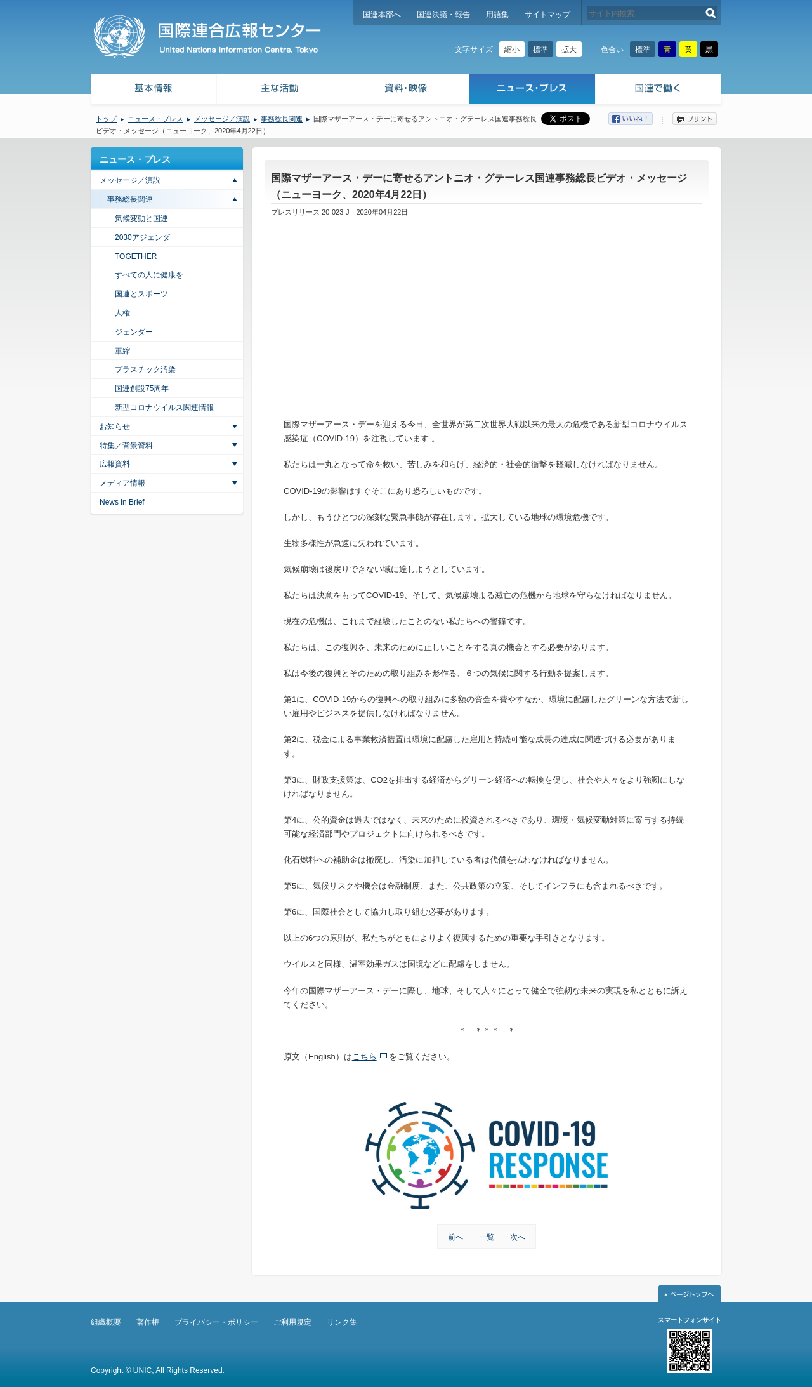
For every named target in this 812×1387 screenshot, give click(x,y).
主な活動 (280, 90)
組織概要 (106, 1322)
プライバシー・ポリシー (216, 1322)
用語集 (497, 14)
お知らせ (115, 426)
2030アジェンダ (142, 237)
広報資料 (115, 464)
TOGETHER (136, 256)
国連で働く (659, 90)
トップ (106, 119)
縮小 (512, 49)
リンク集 (342, 1322)
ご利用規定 (292, 1322)
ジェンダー (134, 332)
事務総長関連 (282, 119)
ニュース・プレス (532, 90)
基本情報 (153, 90)
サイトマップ (547, 14)
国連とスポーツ (141, 293)
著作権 (147, 1322)
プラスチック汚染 (145, 369)
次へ (517, 1237)
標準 (540, 49)
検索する (710, 13)
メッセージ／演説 (222, 119)
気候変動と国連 (141, 218)
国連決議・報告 (443, 14)
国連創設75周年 (142, 388)
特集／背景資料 (126, 445)
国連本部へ (382, 14)
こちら (364, 1056)
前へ (455, 1237)
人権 (122, 313)
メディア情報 (122, 483)
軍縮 (122, 351)
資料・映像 (406, 90)
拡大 (569, 49)
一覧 (486, 1237)
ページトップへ (689, 1293)
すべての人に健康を (149, 274)
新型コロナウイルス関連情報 (164, 407)
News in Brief (122, 502)
